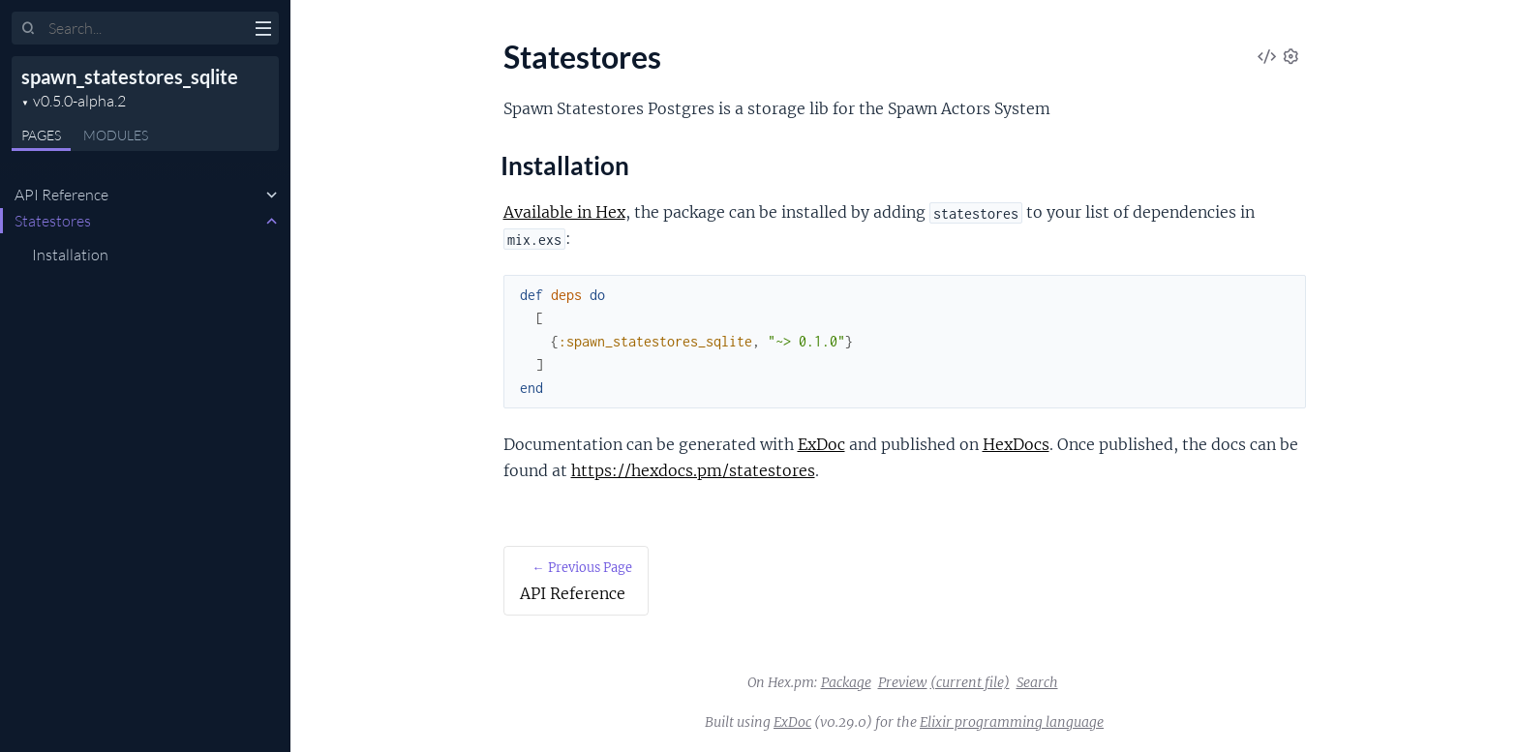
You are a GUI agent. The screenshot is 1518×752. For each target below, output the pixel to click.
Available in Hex (564, 212)
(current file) (970, 682)
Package (846, 682)
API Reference (61, 194)
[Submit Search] (28, 29)
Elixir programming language (1012, 722)
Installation (70, 254)
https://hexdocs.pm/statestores (693, 470)
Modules (115, 135)
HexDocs (1016, 444)
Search (1037, 682)
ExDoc (821, 444)
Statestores (53, 220)
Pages (41, 135)
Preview (902, 682)
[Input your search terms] (145, 28)
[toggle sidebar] (263, 31)
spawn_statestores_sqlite (129, 76)
